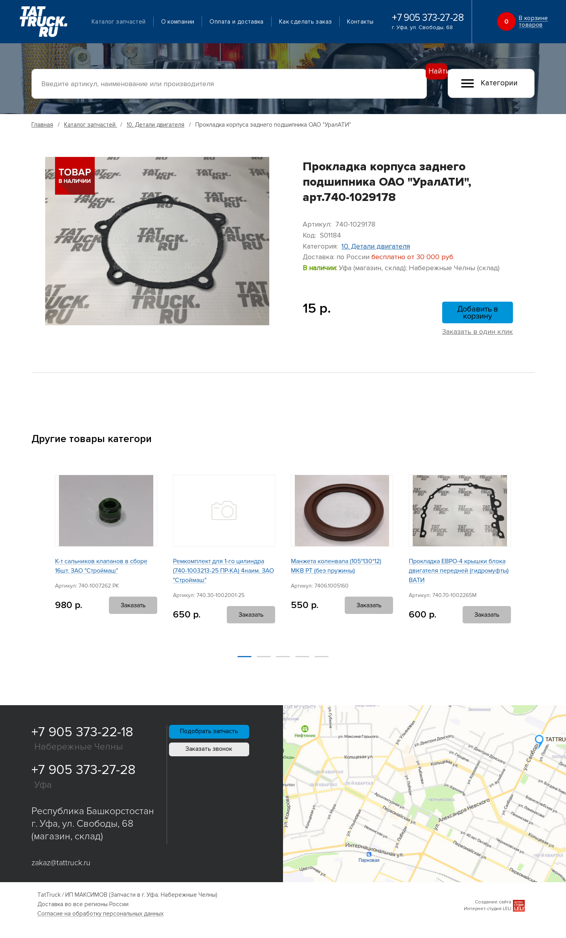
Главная (42, 124)
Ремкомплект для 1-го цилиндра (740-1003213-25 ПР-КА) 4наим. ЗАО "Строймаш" (223, 574)
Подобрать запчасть (225, 741)
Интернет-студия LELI (487, 913)
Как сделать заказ (314, 22)
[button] (35, 564)
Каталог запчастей (127, 22)
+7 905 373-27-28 (429, 23)
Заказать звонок (225, 771)
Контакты (113, 32)
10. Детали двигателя (155, 124)
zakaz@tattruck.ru (60, 867)
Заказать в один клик (477, 335)
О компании (186, 22)
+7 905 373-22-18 (82, 736)
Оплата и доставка (245, 22)
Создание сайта (493, 906)
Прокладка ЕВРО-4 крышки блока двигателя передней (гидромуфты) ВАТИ (459, 574)
